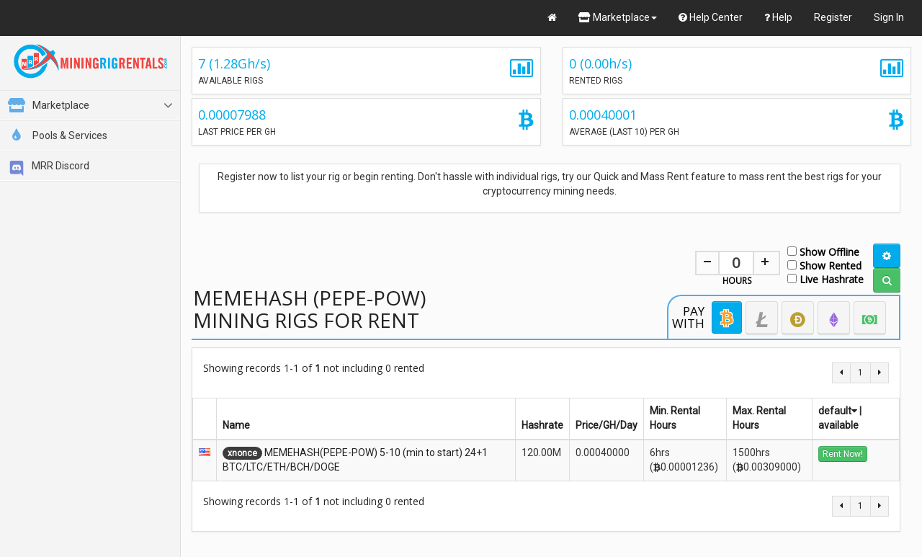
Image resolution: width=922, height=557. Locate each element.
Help (778, 17)
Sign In (889, 17)
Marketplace (617, 17)
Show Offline (823, 251)
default (837, 410)
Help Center (711, 17)
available (838, 425)
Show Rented (824, 265)
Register (833, 17)
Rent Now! (843, 454)
